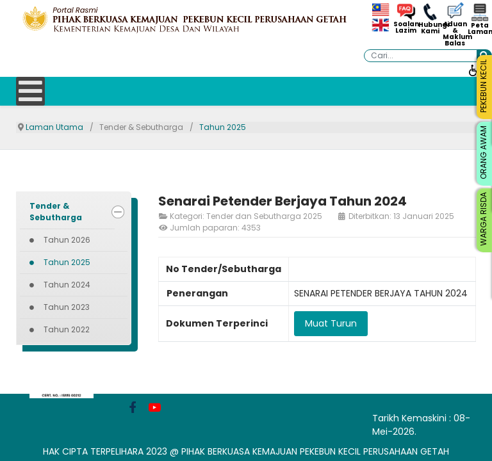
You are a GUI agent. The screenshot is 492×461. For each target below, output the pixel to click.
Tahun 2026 (67, 239)
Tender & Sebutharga (55, 211)
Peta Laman (480, 28)
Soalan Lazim (405, 27)
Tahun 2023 (67, 307)
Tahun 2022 (67, 329)
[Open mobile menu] (30, 91)
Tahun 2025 (67, 262)
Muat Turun (331, 323)
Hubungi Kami (430, 28)
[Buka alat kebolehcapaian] (474, 70)
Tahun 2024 (67, 284)
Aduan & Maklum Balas (455, 34)
